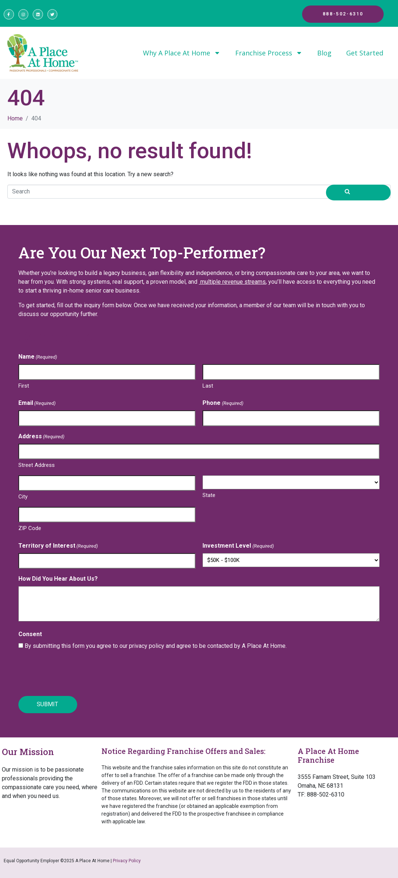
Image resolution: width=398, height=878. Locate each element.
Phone (222, 404)
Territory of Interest (58, 547)
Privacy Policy (127, 860)
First (23, 387)
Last (207, 387)
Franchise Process (268, 54)
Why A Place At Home (181, 54)
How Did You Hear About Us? (58, 579)
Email (36, 404)
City (23, 497)
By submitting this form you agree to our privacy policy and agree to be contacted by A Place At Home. (156, 646)
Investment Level (237, 547)
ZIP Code (29, 529)
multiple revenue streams (232, 282)
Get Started (364, 54)
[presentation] (74, 674)
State (208, 496)
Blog (324, 54)
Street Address (36, 466)
